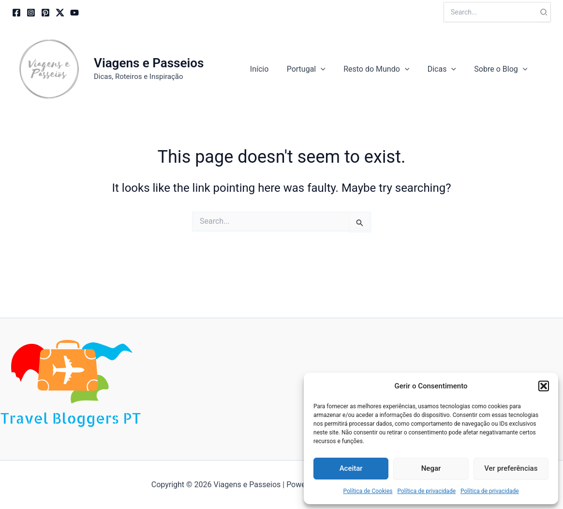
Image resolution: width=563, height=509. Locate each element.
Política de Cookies (367, 491)
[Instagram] (31, 12)
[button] (543, 386)
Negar (431, 468)
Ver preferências (510, 468)
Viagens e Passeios (149, 63)
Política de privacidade (426, 491)
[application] (330, 69)
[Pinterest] (45, 12)
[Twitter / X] (60, 12)
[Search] (544, 12)
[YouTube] (74, 12)
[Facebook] (16, 12)
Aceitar (351, 468)
